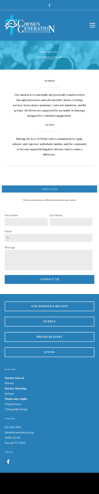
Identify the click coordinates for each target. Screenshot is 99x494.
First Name (11, 236)
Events (49, 342)
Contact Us (49, 300)
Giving (49, 372)
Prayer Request (49, 357)
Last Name (56, 236)
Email (8, 252)
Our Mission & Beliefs (49, 327)
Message (10, 268)
